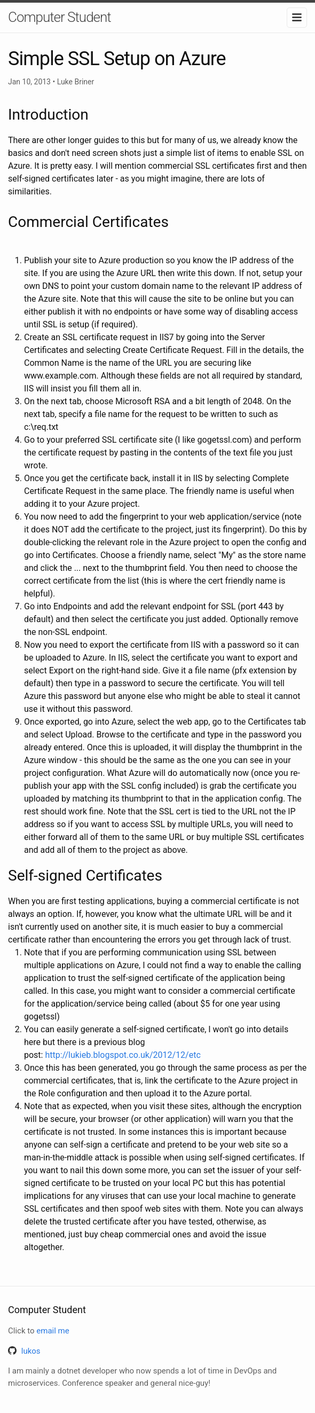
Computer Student (59, 17)
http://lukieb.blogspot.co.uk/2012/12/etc (122, 1055)
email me (52, 1331)
